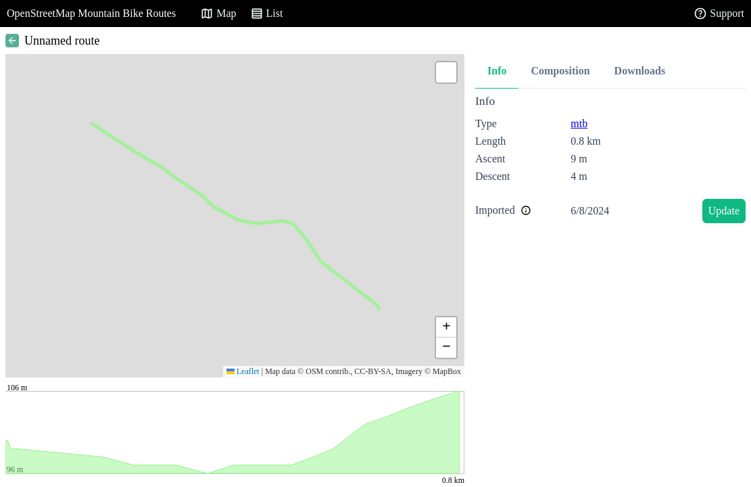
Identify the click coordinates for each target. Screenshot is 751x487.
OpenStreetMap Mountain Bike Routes (91, 13)
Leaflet (243, 371)
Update (724, 210)
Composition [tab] (560, 70)
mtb (579, 123)
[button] (446, 72)
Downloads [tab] (640, 70)
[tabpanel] (610, 161)
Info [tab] (496, 70)
